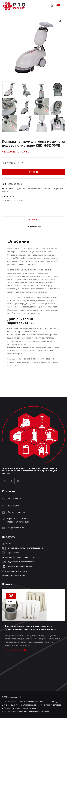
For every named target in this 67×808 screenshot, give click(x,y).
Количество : (9, 163)
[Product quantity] (21, 163)
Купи (32, 172)
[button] (60, 21)
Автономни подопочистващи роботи (18, 557)
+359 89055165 (14, 505)
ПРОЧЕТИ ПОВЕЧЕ (15, 650)
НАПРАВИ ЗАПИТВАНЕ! (12, 200)
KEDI (12, 196)
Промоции (6, 543)
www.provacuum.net (16, 527)
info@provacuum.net (16, 512)
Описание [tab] (33, 220)
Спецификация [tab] (33, 226)
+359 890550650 (14, 498)
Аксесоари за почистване (13, 575)
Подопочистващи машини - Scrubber (32, 188)
